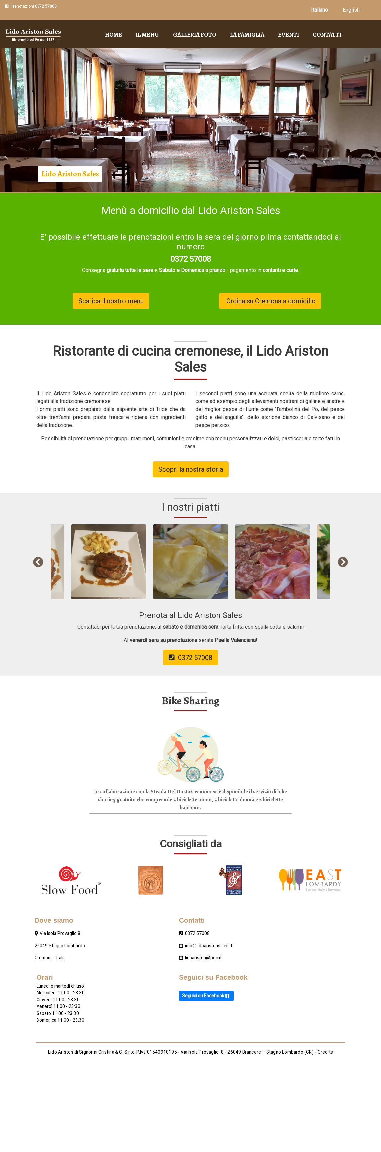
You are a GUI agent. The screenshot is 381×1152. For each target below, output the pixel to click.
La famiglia (247, 35)
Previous (38, 563)
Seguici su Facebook (206, 995)
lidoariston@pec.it (203, 957)
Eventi (288, 35)
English (351, 10)
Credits (325, 1052)
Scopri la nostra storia (190, 469)
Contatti (327, 35)
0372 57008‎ (197, 933)
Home (113, 35)
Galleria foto (194, 35)
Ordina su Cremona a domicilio (270, 301)
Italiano (319, 10)
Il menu (147, 35)
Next (343, 563)
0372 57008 (46, 6)
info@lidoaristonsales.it (208, 945)
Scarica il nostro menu (111, 301)
